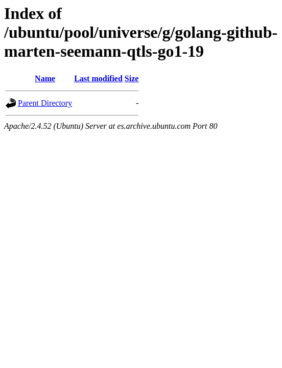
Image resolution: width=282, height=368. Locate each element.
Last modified (98, 78)
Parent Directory (45, 103)
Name (45, 78)
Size (132, 78)
